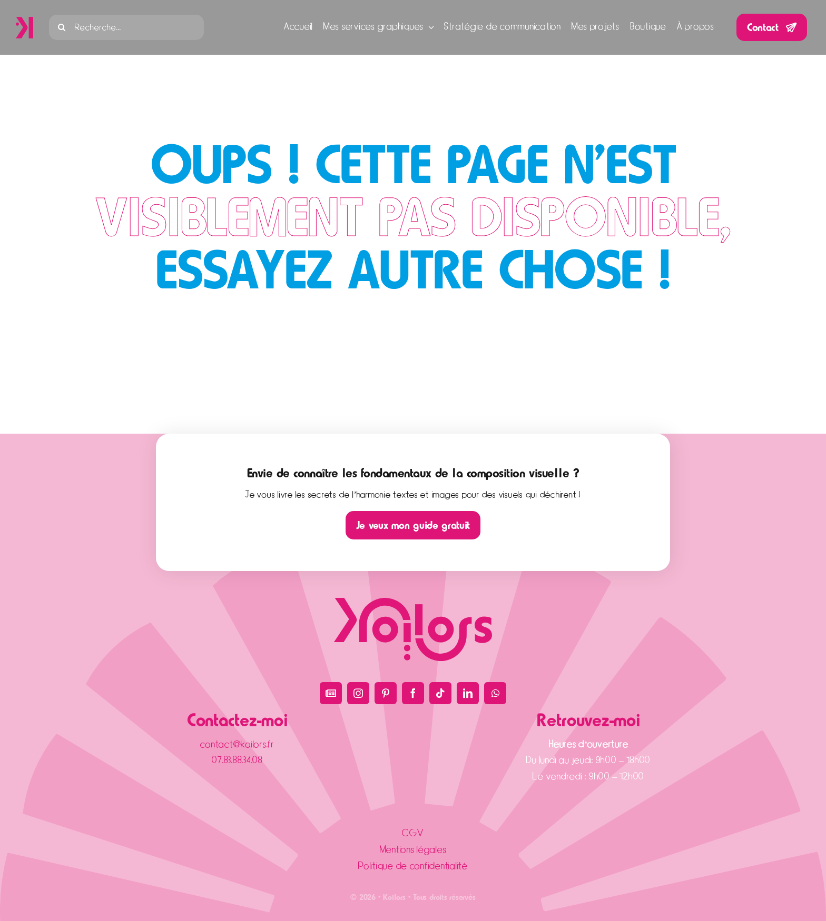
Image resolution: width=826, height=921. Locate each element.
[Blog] (331, 693)
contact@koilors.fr (237, 744)
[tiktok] (440, 693)
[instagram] (358, 693)
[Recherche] (61, 27)
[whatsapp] (495, 693)
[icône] (24, 21)
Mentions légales (413, 849)
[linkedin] (468, 693)
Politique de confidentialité (413, 866)
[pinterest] (386, 693)
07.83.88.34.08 (237, 760)
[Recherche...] (126, 27)
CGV (413, 833)
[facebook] (413, 693)
